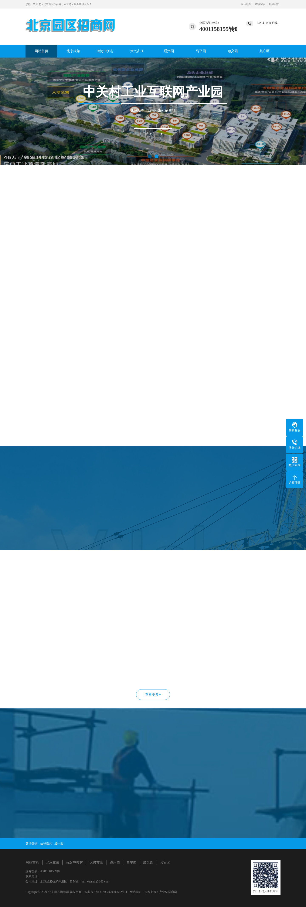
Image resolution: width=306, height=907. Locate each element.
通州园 (169, 51)
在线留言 (260, 4)
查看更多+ (153, 694)
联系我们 (274, 4)
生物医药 (46, 843)
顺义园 (233, 51)
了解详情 (148, 134)
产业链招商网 (168, 892)
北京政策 (73, 51)
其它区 (264, 51)
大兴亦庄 (137, 51)
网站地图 (246, 4)
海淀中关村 (105, 51)
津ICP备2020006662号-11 (112, 892)
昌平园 (201, 51)
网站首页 (41, 51)
